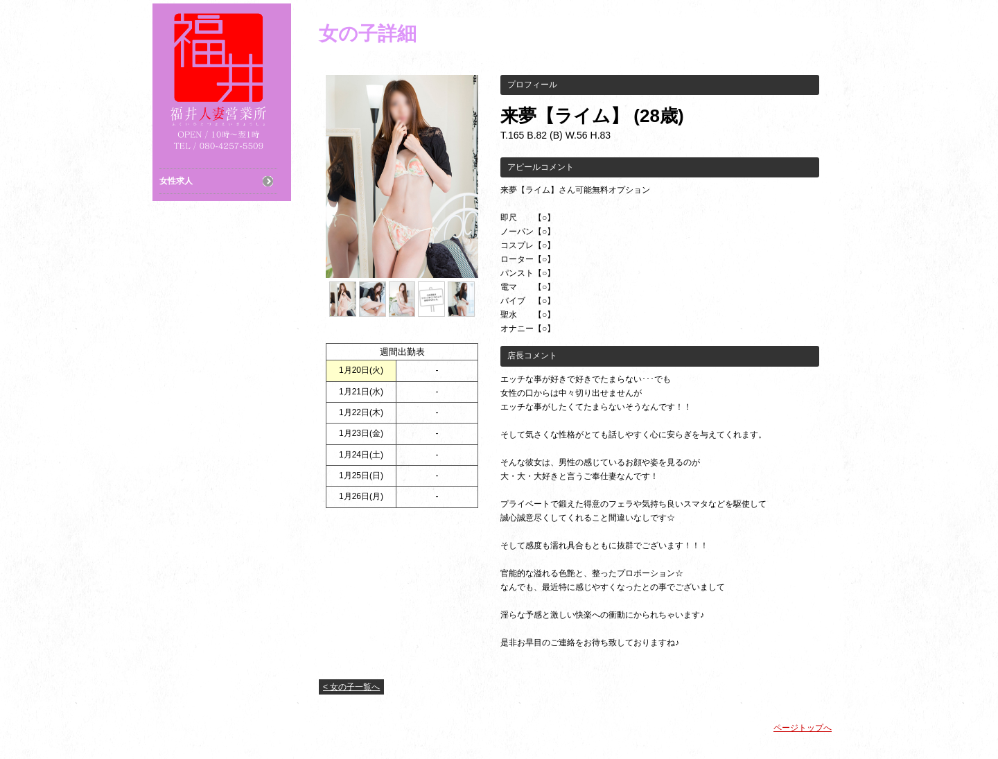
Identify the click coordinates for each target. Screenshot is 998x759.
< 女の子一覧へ (351, 687)
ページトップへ (802, 728)
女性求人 (176, 181)
